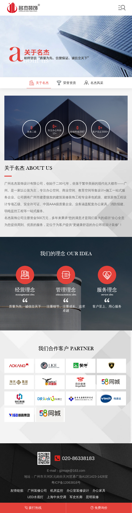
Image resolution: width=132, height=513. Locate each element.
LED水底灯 (35, 497)
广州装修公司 (37, 490)
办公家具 (99, 490)
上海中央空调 (56, 497)
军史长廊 (76, 497)
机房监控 (56, 490)
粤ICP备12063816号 (66, 482)
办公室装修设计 (78, 490)
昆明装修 (92, 497)
